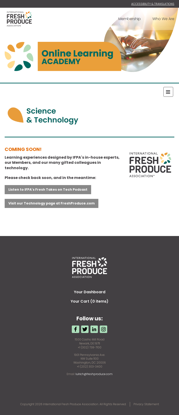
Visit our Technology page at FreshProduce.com (51, 203)
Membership (129, 18)
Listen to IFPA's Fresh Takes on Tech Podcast (47, 189)
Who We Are (163, 18)
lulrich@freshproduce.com (94, 374)
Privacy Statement (146, 404)
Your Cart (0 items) (89, 301)
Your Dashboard (89, 292)
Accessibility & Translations (152, 4)
